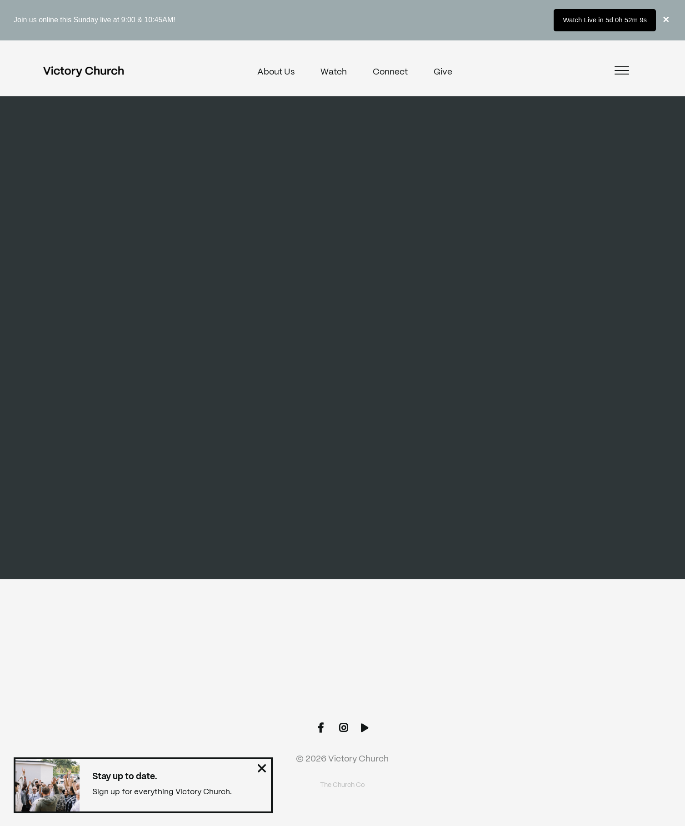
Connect (390, 72)
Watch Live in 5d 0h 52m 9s (605, 20)
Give (443, 72)
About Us (276, 72)
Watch (333, 72)
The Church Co (342, 785)
